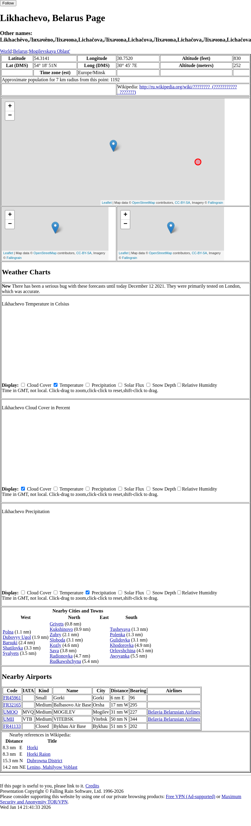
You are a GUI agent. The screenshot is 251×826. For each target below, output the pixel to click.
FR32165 (12, 704)
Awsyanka (120, 655)
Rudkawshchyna (65, 661)
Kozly (55, 645)
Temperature (72, 385)
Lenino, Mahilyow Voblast (52, 767)
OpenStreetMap (143, 202)
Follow (8, 3)
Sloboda (57, 639)
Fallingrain (215, 202)
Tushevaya (120, 629)
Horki (32, 747)
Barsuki (10, 642)
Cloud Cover (39, 385)
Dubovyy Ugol (17, 637)
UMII (8, 719)
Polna (8, 631)
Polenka (117, 634)
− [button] (10, 115)
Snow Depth (164, 385)
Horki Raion (39, 754)
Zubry (55, 634)
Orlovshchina (122, 650)
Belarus (20, 51)
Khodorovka (122, 645)
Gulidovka (120, 639)
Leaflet (107, 202)
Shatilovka (13, 647)
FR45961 (12, 697)
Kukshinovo (61, 629)
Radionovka (61, 655)
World (6, 51)
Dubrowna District (45, 760)
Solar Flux (134, 385)
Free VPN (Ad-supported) (190, 796)
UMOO (10, 711)
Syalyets (11, 653)
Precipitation (104, 385)
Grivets (57, 623)
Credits (92, 785)
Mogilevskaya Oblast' (49, 51)
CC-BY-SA (182, 202)
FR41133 (12, 726)
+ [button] (10, 106)
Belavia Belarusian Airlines (174, 711)
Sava (54, 650)
